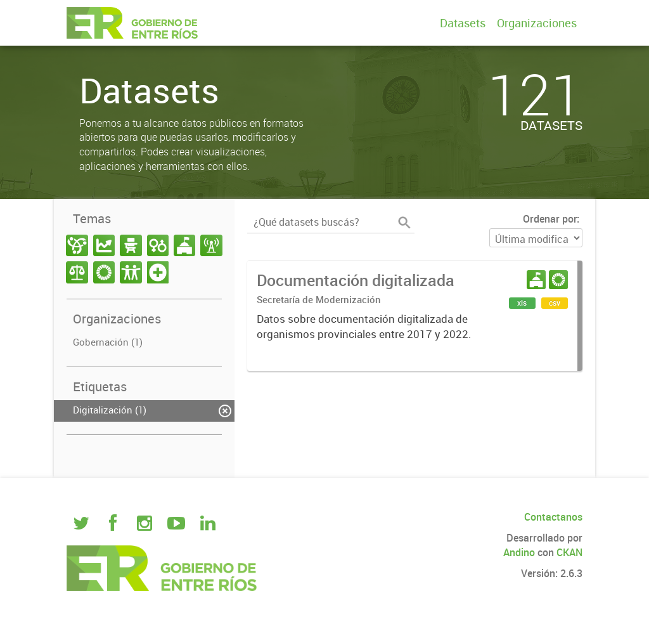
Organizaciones (537, 22)
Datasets (462, 22)
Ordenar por (550, 218)
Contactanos (553, 517)
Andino (519, 552)
